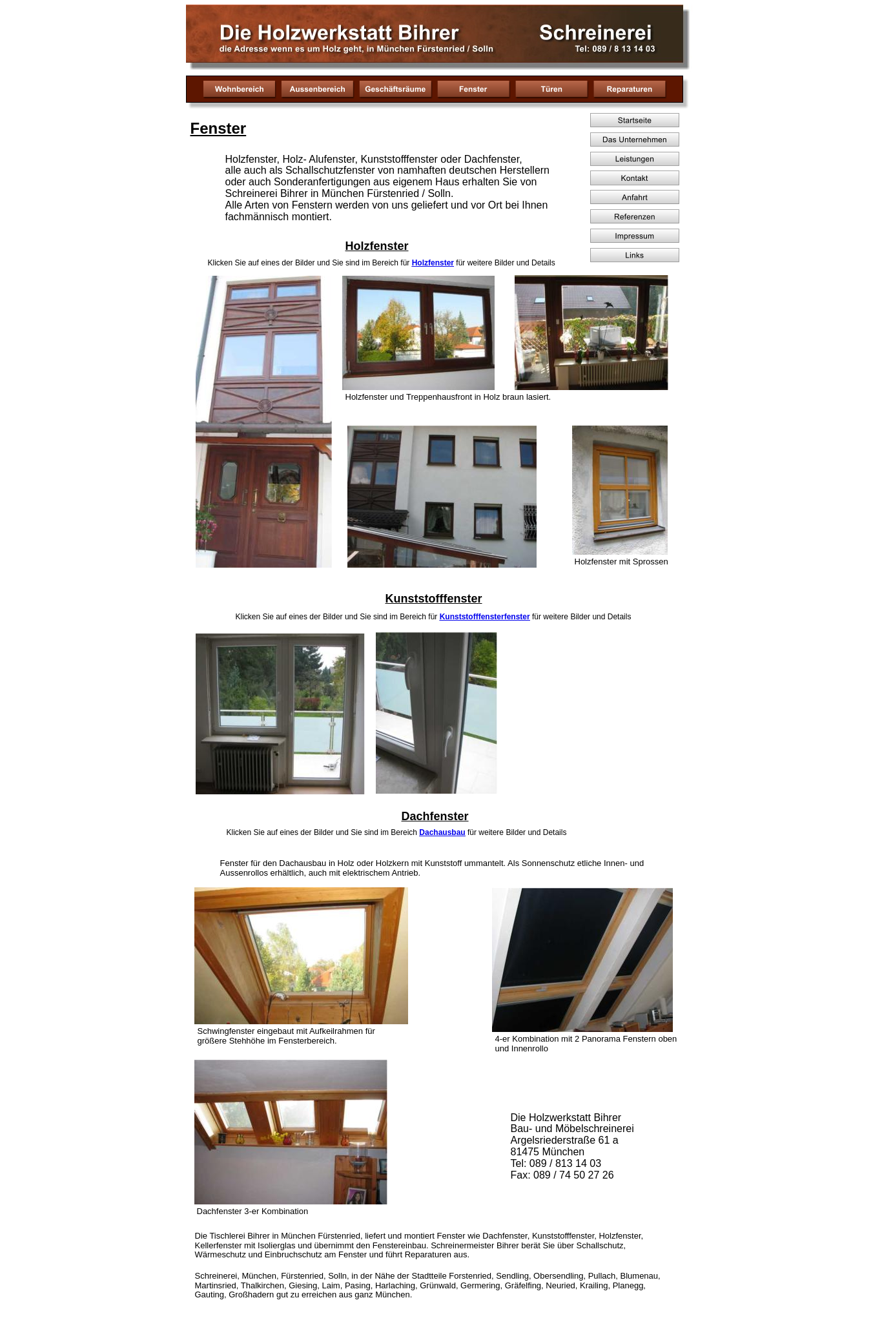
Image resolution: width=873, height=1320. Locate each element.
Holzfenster (433, 262)
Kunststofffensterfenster (485, 616)
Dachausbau (442, 832)
